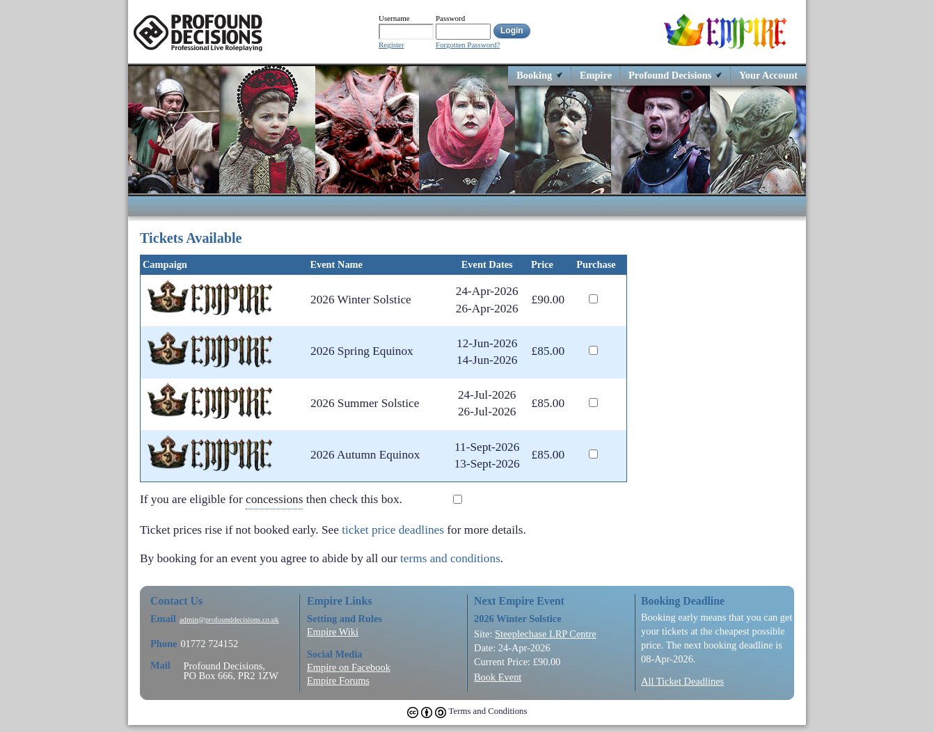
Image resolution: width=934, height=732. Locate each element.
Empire (596, 75)
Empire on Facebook (348, 667)
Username (394, 18)
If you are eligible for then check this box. (281, 500)
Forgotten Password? (468, 45)
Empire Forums (338, 680)
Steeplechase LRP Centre (545, 633)
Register (391, 45)
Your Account (768, 75)
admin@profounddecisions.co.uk (229, 619)
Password (450, 18)
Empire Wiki (332, 632)
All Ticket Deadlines (682, 681)
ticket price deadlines (393, 529)
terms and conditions (450, 558)
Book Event (497, 677)
